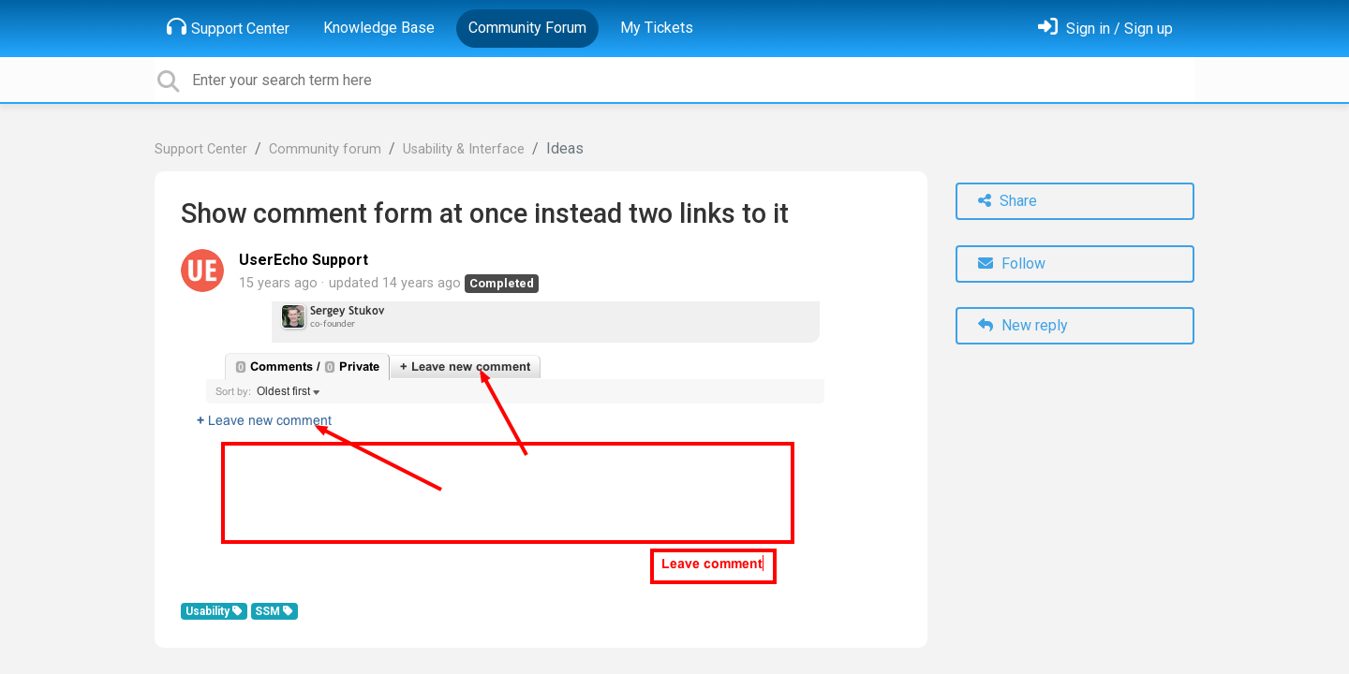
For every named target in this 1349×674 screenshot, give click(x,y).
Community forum (325, 149)
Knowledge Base (379, 28)
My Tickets (656, 28)
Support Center (228, 27)
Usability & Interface (464, 149)
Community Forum (527, 28)
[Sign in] (1105, 28)
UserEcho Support (303, 260)
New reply (1023, 325)
